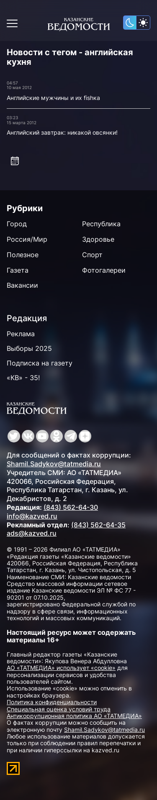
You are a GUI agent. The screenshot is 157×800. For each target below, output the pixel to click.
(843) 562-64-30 (71, 507)
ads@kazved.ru (32, 533)
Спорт (92, 254)
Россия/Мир (27, 239)
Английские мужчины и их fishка (53, 97)
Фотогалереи (104, 270)
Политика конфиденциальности (52, 701)
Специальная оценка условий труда (59, 709)
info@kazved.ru (32, 516)
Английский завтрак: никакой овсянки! (62, 132)
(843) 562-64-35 (98, 525)
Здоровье (98, 239)
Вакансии (22, 285)
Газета (17, 270)
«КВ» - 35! (23, 377)
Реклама (21, 334)
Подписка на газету (39, 363)
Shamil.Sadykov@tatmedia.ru (54, 464)
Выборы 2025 (29, 348)
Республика (101, 224)
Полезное (23, 254)
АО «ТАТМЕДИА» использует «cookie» (61, 667)
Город (17, 224)
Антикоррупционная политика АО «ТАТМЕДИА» (74, 715)
